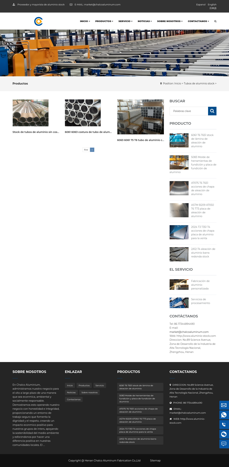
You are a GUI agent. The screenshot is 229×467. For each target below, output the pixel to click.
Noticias (145, 21)
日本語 (212, 8)
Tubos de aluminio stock (199, 83)
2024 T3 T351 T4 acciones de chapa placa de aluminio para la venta (137, 430)
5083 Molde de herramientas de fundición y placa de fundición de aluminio (193, 164)
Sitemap (155, 460)
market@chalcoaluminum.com (102, 4)
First (86, 150)
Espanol (201, 4)
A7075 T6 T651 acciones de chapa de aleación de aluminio (138, 410)
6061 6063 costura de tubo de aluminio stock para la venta (102, 132)
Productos (104, 21)
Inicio (85, 21)
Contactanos (198, 21)
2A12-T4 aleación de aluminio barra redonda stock (203, 252)
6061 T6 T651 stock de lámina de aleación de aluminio (136, 387)
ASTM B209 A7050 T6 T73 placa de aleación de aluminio (137, 420)
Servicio (125, 21)
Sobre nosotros (169, 21)
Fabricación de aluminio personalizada (200, 284)
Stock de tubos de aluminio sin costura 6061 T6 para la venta (51, 132)
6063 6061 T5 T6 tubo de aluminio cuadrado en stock (151, 140)
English (212, 4)
